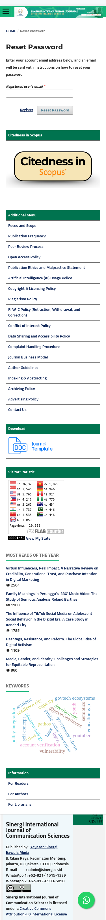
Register (26, 110)
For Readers (18, 784)
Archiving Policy (21, 389)
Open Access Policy (24, 257)
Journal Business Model (28, 357)
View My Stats (38, 539)
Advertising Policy (23, 399)
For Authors (18, 794)
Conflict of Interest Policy (29, 326)
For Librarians (19, 805)
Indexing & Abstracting (27, 378)
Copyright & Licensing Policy (32, 289)
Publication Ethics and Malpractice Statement (46, 268)
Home (11, 31)
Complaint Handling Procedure (34, 347)
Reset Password (55, 110)
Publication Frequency (27, 236)
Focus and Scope (22, 226)
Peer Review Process (26, 247)
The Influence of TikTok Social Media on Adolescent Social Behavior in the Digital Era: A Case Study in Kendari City (49, 619)
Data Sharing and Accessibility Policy (39, 336)
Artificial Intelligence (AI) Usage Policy (40, 278)
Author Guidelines (23, 368)
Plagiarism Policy (22, 299)
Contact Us (17, 410)
